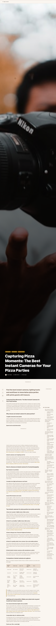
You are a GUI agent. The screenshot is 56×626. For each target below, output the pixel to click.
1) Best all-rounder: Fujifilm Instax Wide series (50, 455)
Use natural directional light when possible (50, 481)
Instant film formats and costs (50, 449)
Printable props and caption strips (50, 517)
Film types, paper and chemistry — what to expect (48, 490)
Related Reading (49, 577)
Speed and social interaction (50, 434)
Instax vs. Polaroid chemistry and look (50, 493)
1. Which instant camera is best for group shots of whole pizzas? (50, 559)
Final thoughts (49, 576)
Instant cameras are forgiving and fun (50, 436)
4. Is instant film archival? (49, 570)
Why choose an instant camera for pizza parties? (49, 429)
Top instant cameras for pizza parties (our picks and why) (49, 451)
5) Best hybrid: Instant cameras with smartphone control (50, 470)
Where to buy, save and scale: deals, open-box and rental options (49, 522)
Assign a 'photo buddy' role (49, 507)
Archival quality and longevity (50, 496)
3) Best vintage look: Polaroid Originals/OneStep (50, 462)
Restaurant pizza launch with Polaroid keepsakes (50, 541)
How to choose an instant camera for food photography (49, 439)
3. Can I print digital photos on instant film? (50, 567)
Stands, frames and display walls (50, 519)
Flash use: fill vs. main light (50, 487)
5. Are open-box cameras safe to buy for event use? (50, 573)
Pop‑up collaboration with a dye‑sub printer (50, 545)
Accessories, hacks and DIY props (49, 512)
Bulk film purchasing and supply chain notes (50, 532)
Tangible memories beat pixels (50, 431)
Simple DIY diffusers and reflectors (50, 514)
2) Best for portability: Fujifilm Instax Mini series (50, 458)
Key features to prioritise (49, 443)
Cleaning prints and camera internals (50, 553)
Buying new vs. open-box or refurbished (49, 526)
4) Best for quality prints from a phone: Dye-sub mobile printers (50, 466)
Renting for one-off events (50, 529)
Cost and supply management (50, 498)
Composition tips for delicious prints (50, 484)
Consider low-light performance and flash (50, 445)
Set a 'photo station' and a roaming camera (50, 503)
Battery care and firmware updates (50, 550)
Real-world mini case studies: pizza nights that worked (49, 535)
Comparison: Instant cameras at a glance (48, 474)
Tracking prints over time (50, 555)
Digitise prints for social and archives (50, 509)
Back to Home (5, 1)
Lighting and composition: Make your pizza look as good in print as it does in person (49, 477)
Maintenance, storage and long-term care (49, 548)
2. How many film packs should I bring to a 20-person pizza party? (50, 563)
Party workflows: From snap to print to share (49, 501)
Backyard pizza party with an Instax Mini (50, 539)
